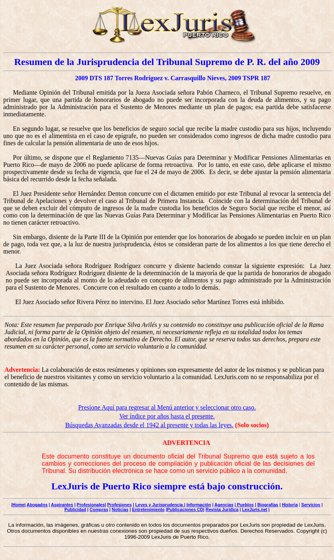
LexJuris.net (254, 509)
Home (18, 504)
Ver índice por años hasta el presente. (167, 416)
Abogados (37, 504)
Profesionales (91, 504)
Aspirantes (62, 504)
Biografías (267, 504)
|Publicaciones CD (184, 509)
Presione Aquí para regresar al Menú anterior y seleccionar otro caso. (167, 407)
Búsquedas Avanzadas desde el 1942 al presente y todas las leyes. (149, 425)
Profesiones (119, 504)
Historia (290, 504)
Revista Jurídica (221, 509)
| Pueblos (244, 504)
